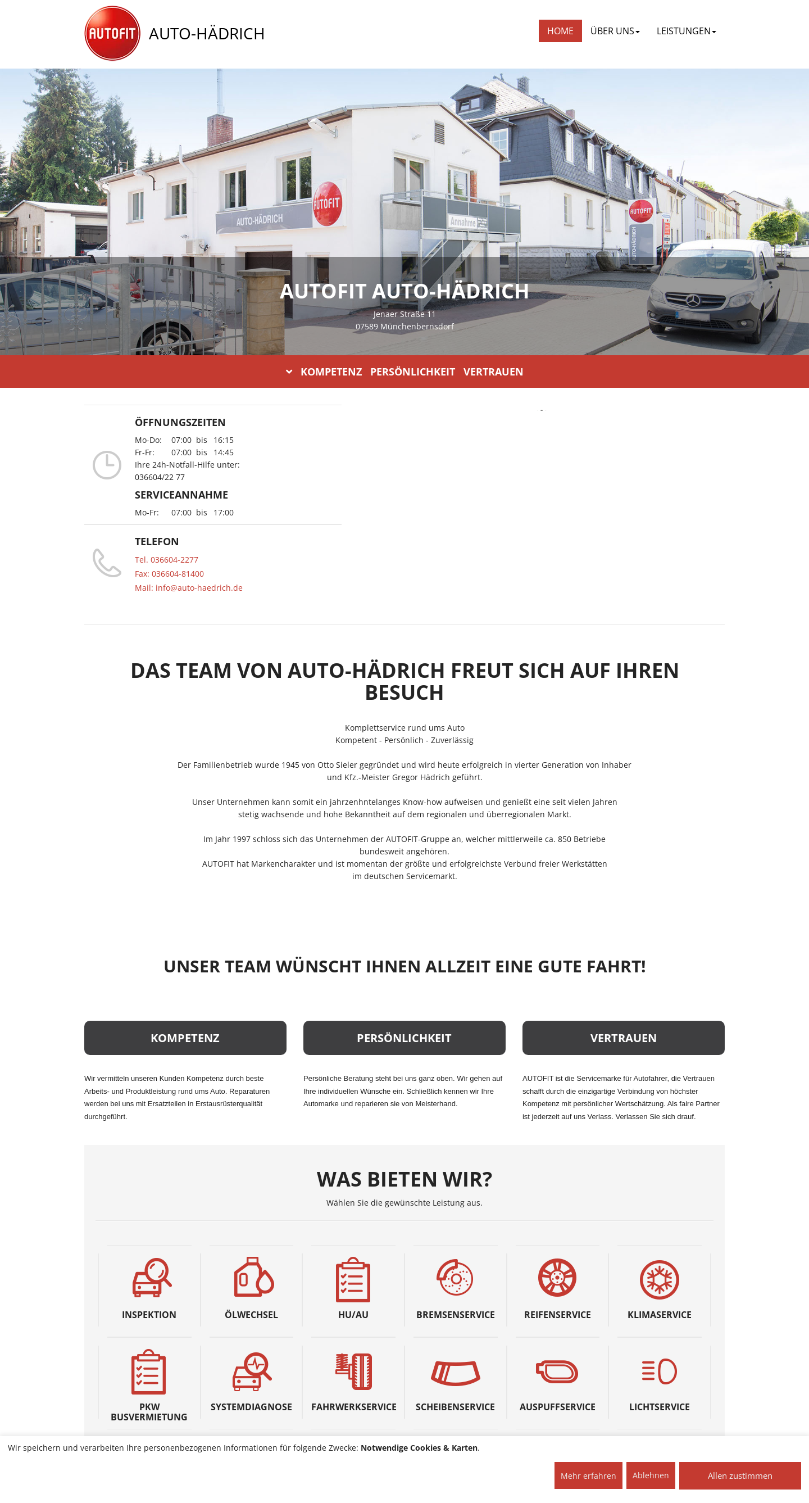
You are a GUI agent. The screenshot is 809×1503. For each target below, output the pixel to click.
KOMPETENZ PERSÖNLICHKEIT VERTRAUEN (405, 371)
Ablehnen (651, 1475)
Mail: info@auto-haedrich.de (189, 587)
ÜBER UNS (615, 31)
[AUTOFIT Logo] (112, 33)
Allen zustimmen (740, 1475)
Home (560, 31)
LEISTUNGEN (686, 31)
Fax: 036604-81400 (169, 573)
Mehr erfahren (588, 1475)
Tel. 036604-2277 (166, 559)
